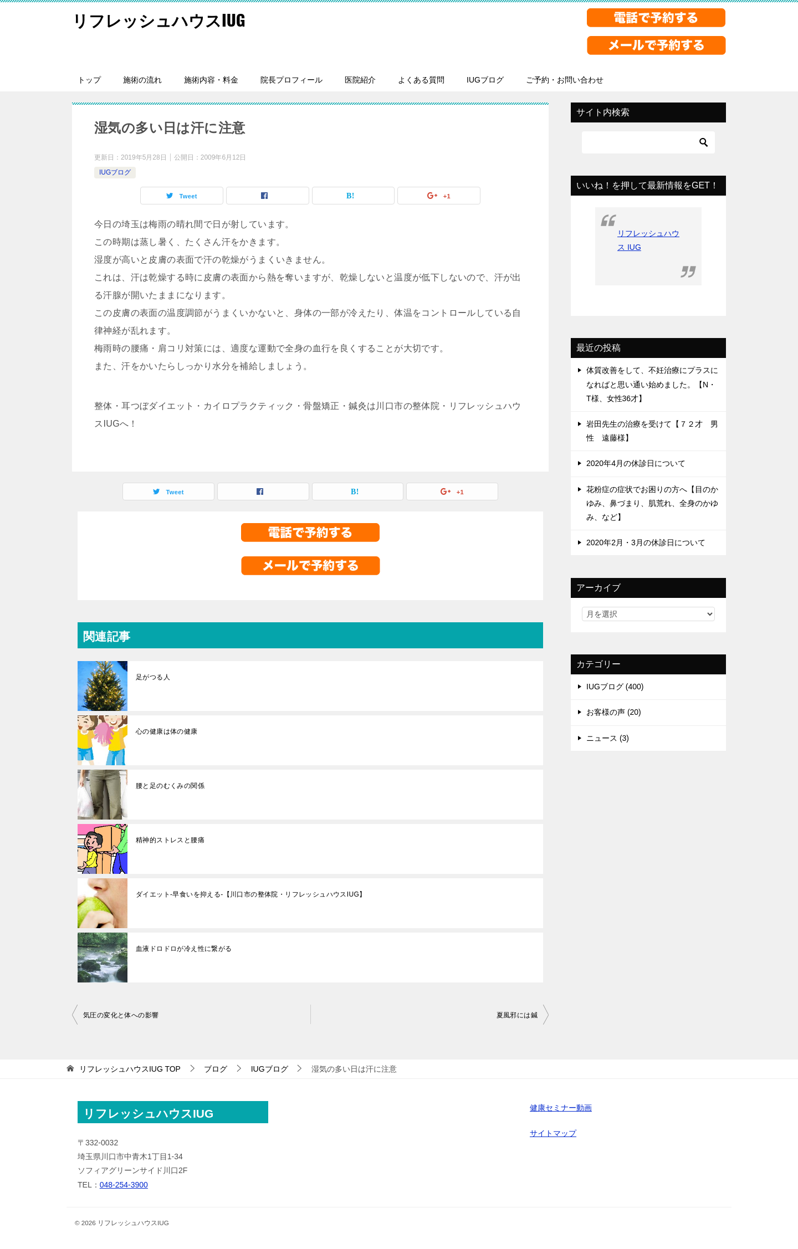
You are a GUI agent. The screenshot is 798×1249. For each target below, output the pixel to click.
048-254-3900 (124, 1184)
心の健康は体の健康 (167, 731)
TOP (130, 1068)
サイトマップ (553, 1133)
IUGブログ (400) (614, 686)
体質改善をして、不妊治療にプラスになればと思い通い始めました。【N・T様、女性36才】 (652, 384)
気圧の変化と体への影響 (120, 1015)
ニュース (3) (607, 738)
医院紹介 (360, 79)
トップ (89, 79)
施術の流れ (142, 79)
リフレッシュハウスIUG (161, 19)
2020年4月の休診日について (636, 463)
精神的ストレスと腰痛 (170, 840)
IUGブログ (485, 79)
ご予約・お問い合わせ (564, 79)
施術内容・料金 (211, 79)
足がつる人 (153, 677)
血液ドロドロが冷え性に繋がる (184, 949)
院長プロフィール (291, 79)
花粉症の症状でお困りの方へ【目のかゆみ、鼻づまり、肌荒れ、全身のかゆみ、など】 (652, 503)
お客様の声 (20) (613, 712)
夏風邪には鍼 (517, 1015)
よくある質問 (421, 79)
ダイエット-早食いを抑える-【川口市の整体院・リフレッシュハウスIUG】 (251, 894)
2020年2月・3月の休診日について (645, 542)
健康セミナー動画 (561, 1107)
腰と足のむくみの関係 (170, 786)
